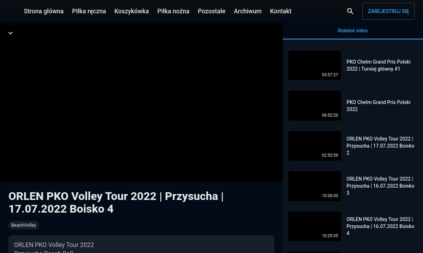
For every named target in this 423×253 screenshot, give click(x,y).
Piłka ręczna (89, 11)
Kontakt (280, 11)
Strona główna (44, 11)
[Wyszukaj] (350, 11)
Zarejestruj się (388, 11)
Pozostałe (212, 11)
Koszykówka (131, 11)
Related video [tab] (353, 33)
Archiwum (248, 11)
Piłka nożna (173, 11)
